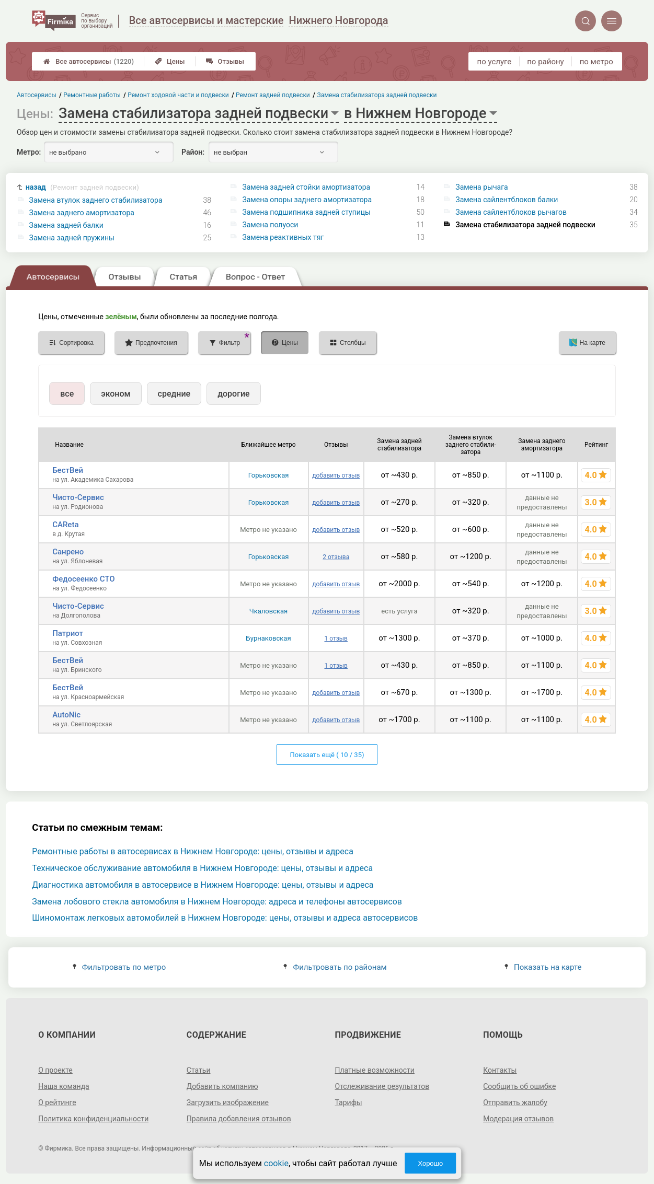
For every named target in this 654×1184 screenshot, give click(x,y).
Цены (170, 61)
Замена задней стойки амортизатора (306, 187)
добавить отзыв (336, 475)
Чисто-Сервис (78, 497)
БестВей (67, 470)
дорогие (233, 394)
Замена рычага (481, 187)
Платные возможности (375, 1070)
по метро (596, 61)
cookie (276, 1163)
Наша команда (63, 1086)
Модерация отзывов (518, 1119)
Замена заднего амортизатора (81, 212)
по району (545, 61)
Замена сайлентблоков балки (506, 199)
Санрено (68, 551)
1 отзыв (335, 638)
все (67, 394)
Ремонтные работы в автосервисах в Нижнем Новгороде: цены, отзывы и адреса (192, 851)
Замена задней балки (66, 225)
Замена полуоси (270, 224)
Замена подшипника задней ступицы (306, 212)
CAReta (65, 524)
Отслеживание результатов (382, 1086)
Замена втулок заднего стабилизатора (96, 200)
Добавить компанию (222, 1086)
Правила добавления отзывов (239, 1119)
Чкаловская (268, 611)
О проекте (55, 1070)
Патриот (67, 633)
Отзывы (225, 61)
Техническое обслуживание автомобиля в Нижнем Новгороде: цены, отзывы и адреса (202, 868)
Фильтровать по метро (119, 967)
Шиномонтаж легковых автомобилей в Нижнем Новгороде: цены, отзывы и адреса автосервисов (225, 918)
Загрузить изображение (228, 1102)
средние (174, 394)
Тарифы (348, 1102)
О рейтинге (57, 1102)
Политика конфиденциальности (93, 1119)
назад (82, 187)
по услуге (494, 61)
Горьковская (268, 475)
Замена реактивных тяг (283, 237)
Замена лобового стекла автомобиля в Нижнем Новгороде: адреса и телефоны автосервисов (217, 902)
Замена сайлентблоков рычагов (511, 212)
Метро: (29, 152)
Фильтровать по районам (334, 967)
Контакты (500, 1070)
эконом (115, 394)
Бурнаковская (268, 638)
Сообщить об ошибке (519, 1086)
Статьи (199, 1070)
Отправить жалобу (515, 1102)
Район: (192, 152)
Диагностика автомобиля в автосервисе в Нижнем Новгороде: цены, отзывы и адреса (202, 885)
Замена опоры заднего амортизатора (307, 199)
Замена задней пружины (71, 237)
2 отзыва (336, 557)
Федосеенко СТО (83, 579)
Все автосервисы (88, 61)
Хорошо (430, 1163)
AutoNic (66, 714)
